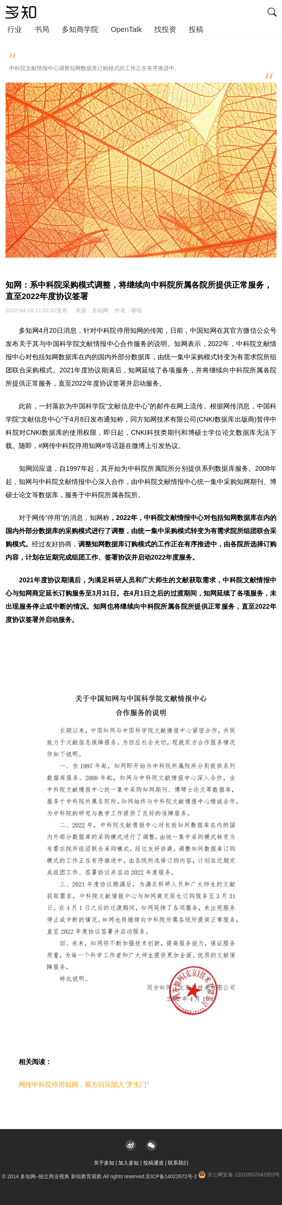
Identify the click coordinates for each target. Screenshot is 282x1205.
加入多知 (128, 1163)
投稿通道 (153, 1163)
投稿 (196, 29)
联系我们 (178, 1163)
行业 (14, 29)
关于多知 (104, 1163)
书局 (42, 29)
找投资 (165, 29)
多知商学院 (80, 29)
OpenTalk (126, 29)
